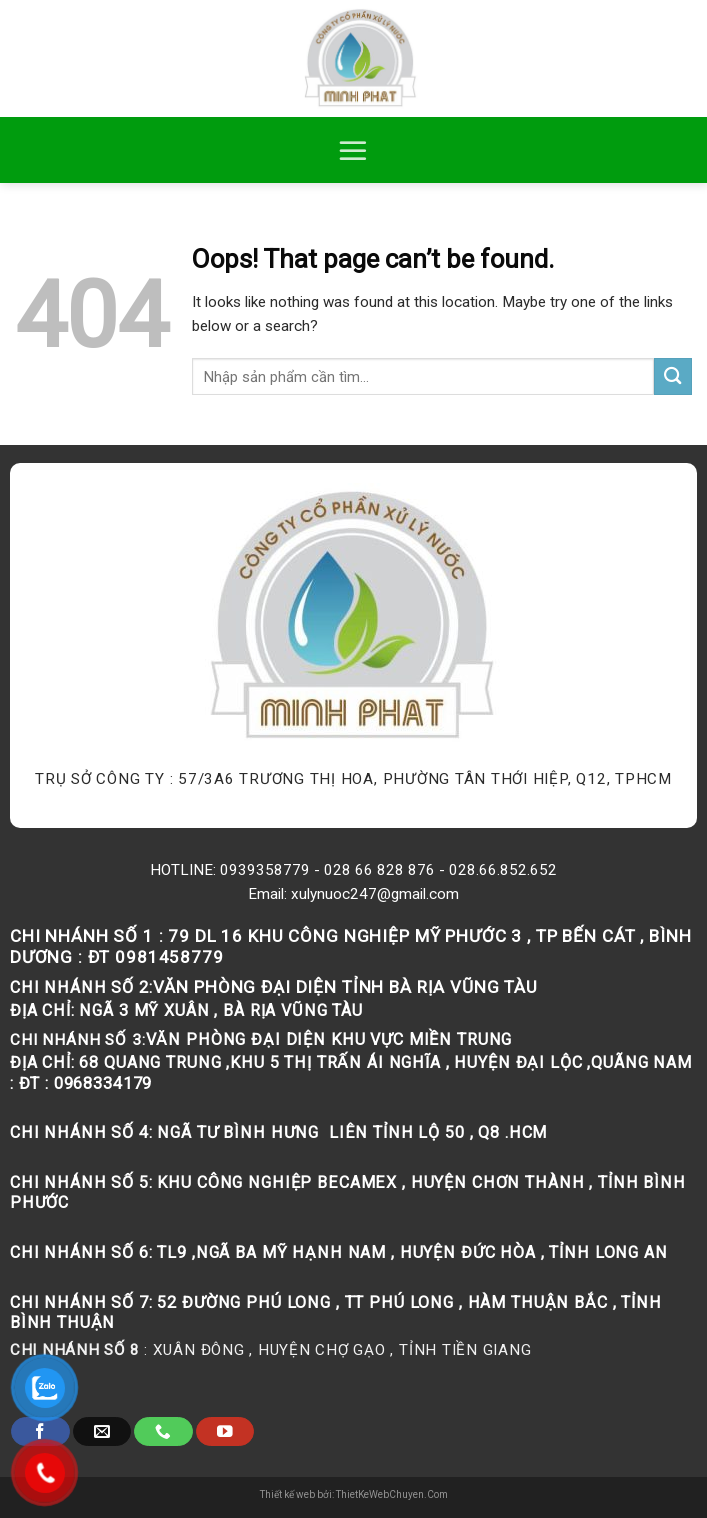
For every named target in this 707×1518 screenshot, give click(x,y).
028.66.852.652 (503, 870)
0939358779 (265, 870)
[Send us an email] (102, 1431)
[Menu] (353, 150)
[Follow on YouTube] (225, 1431)
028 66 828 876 (379, 870)
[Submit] (673, 376)
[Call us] (163, 1431)
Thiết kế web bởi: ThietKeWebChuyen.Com (354, 1494)
